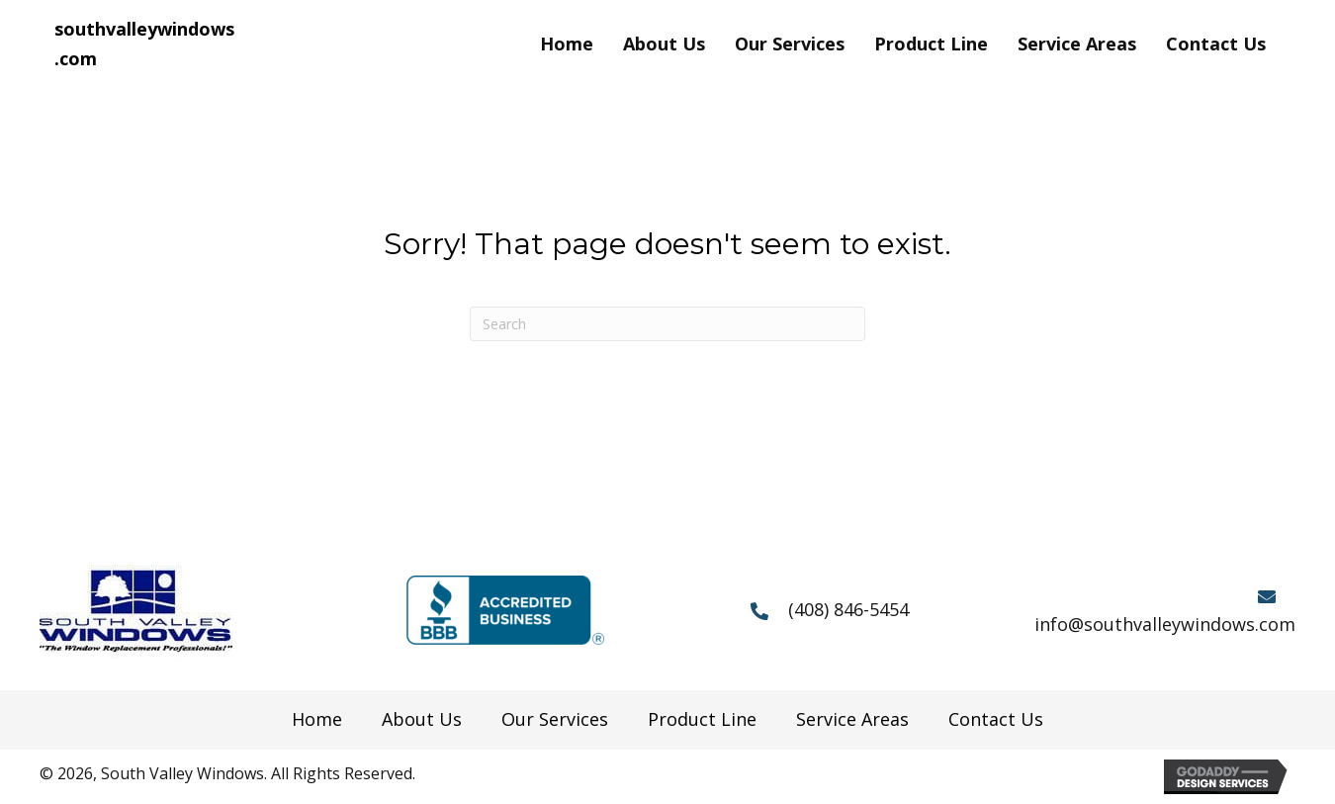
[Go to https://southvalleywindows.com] (145, 44)
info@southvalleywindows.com (1164, 624)
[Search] (667, 324)
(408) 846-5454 (848, 609)
